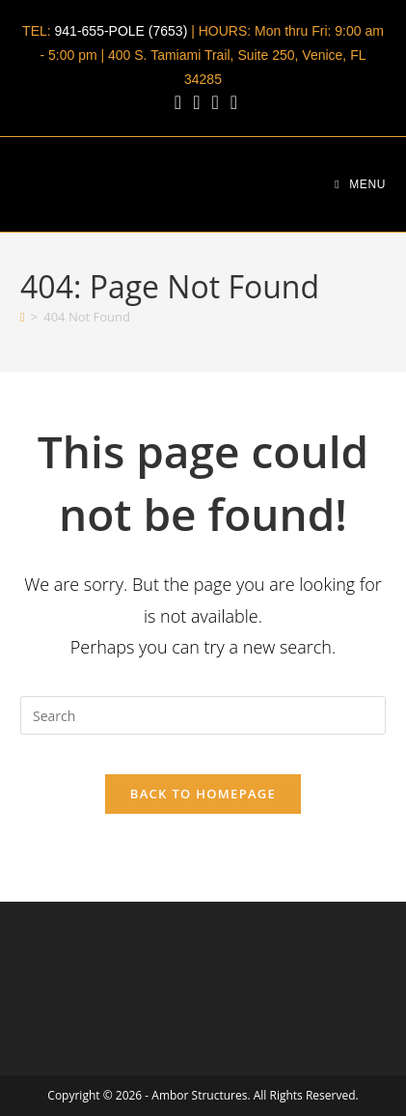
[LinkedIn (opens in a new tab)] (196, 102)
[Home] (22, 316)
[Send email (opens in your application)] (231, 102)
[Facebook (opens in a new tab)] (178, 102)
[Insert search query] (203, 715)
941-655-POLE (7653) (121, 31)
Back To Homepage (203, 793)
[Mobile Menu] (360, 184)
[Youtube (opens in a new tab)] (214, 102)
